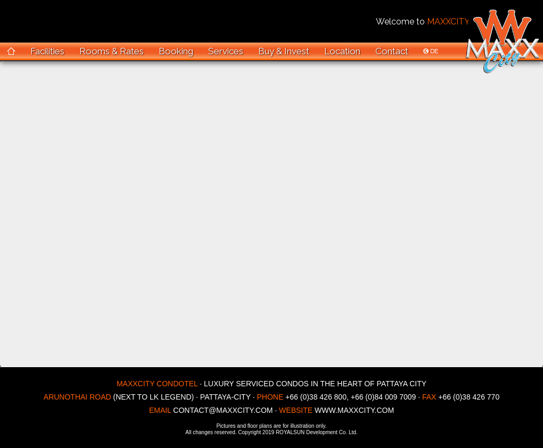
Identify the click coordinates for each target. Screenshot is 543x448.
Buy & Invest (283, 51)
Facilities (47, 51)
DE (430, 51)
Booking (176, 51)
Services (225, 51)
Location (342, 51)
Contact (391, 51)
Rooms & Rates (111, 51)
